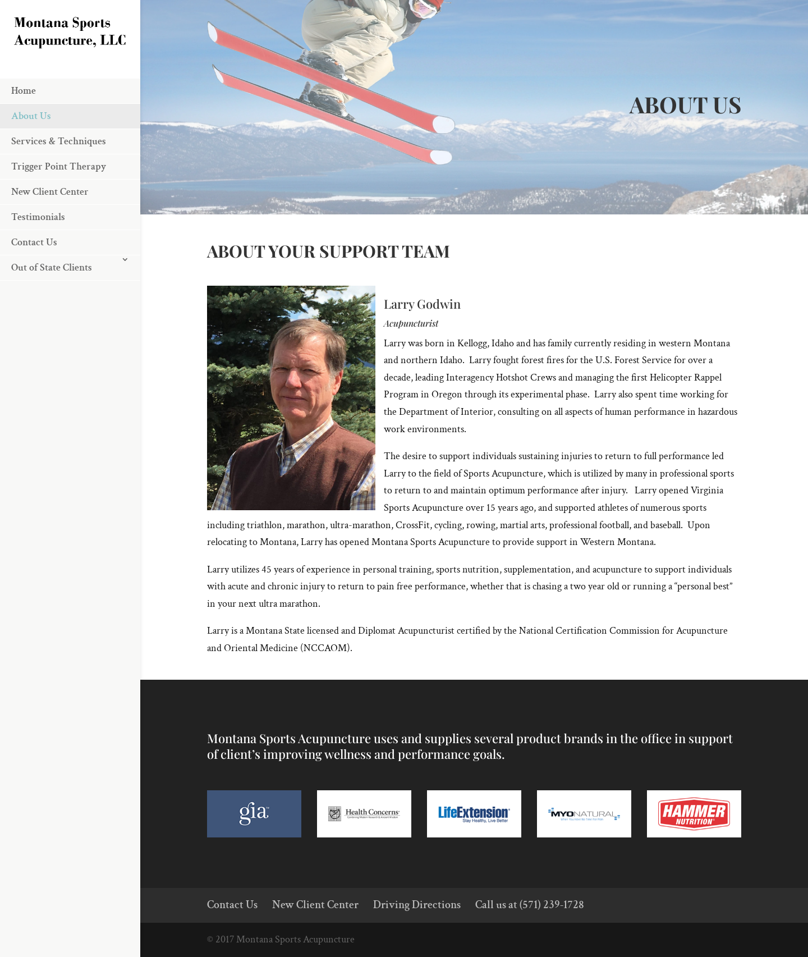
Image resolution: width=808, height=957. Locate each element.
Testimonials (38, 250)
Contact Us (34, 275)
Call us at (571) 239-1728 (529, 905)
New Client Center (50, 224)
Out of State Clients (51, 300)
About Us (31, 149)
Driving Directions (417, 905)
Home (23, 123)
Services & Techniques (58, 174)
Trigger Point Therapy (58, 199)
